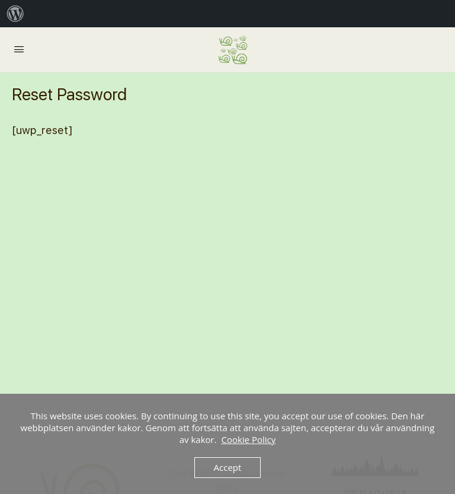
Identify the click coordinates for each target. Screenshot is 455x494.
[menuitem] (15, 13)
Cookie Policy (248, 439)
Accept (228, 467)
